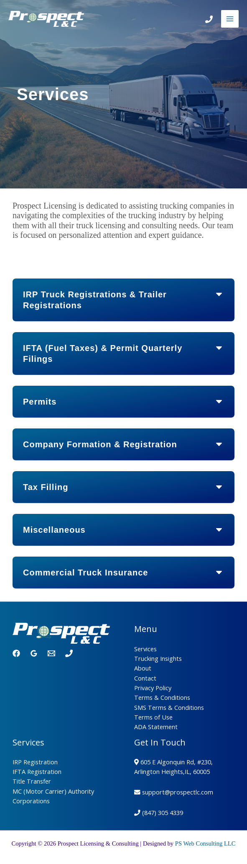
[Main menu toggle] (230, 19)
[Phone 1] (69, 653)
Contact (145, 678)
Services (145, 649)
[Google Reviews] (34, 653)
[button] (123, 300)
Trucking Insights (158, 658)
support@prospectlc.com (177, 792)
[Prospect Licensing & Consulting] (46, 19)
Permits (39, 401)
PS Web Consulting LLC (205, 843)
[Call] (209, 19)
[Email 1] (51, 653)
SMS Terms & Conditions (169, 707)
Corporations (31, 801)
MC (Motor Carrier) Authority (53, 791)
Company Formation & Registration (100, 444)
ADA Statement (156, 726)
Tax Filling (45, 487)
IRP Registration (35, 762)
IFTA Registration (37, 771)
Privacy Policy (152, 687)
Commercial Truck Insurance (85, 572)
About (142, 668)
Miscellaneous (54, 529)
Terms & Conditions (162, 697)
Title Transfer (32, 781)
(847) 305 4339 (162, 812)
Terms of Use (153, 717)
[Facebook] (16, 653)
